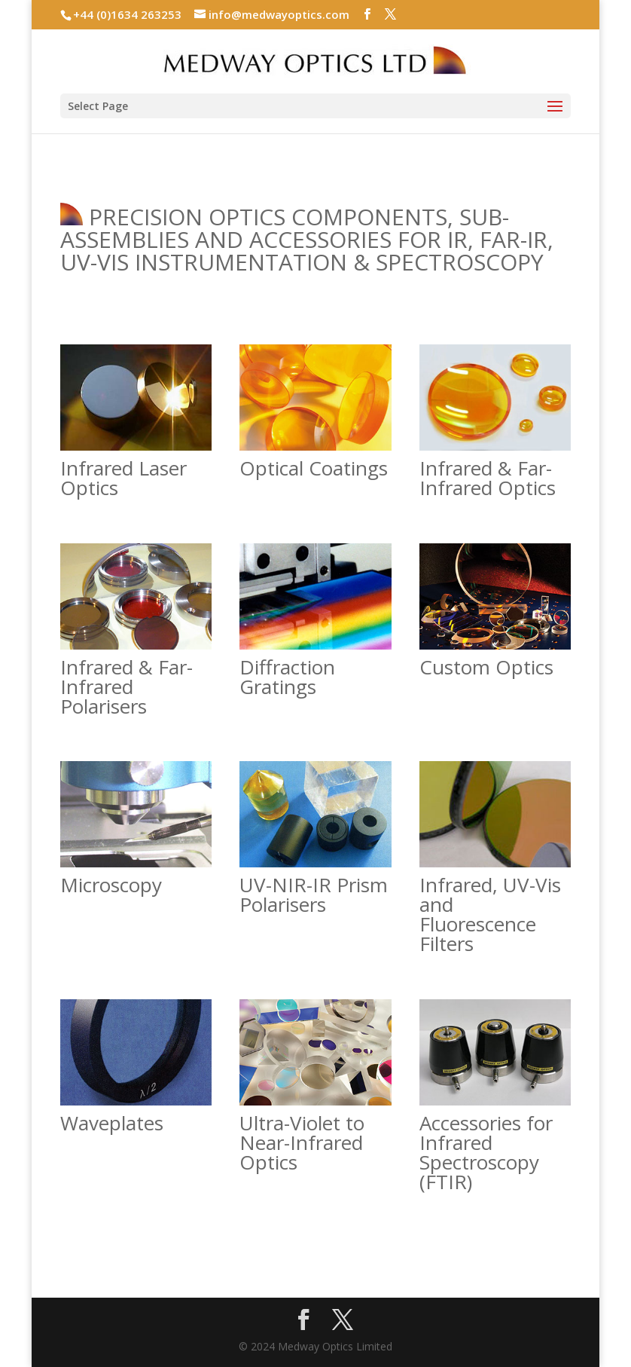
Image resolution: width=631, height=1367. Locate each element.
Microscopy (111, 884)
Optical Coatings (313, 468)
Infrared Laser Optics (123, 477)
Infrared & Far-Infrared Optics (487, 477)
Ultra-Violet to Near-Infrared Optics (301, 1142)
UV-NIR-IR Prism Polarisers (313, 894)
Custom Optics (486, 666)
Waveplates (111, 1122)
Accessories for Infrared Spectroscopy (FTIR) (486, 1152)
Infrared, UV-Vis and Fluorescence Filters (490, 914)
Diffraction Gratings (287, 676)
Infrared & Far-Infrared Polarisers (126, 686)
